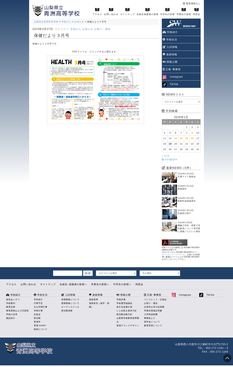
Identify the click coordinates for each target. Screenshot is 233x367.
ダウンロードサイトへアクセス (181, 253)
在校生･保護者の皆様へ (73, 284)
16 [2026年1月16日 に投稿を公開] (192, 138)
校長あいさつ (13, 299)
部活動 (37, 318)
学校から (75, 29)
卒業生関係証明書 (153, 310)
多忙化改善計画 (124, 307)
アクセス (97, 12)
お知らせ (87, 29)
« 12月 (165, 155)
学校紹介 (170, 32)
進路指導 (93, 299)
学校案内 (10, 303)
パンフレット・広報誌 (155, 299)
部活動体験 (67, 310)
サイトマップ (127, 12)
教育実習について (153, 325)
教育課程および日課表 (17, 310)
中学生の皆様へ (122, 284)
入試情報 (170, 47)
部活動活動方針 (124, 314)
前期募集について (70, 299)
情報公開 (170, 61)
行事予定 (38, 303)
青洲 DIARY (40, 325)
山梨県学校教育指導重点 (127, 320)
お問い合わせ (111, 12)
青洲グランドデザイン (127, 325)
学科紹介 (38, 299)
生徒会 (37, 314)
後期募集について (70, 303)
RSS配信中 (170, 159)
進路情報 (170, 54)
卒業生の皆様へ (100, 284)
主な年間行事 (40, 307)
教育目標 (10, 307)
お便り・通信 (102, 29)
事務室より (149, 318)
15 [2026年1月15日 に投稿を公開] (186, 138)
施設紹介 (10, 318)
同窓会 (196, 12)
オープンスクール (70, 307)
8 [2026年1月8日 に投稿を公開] (187, 132)
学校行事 (38, 310)
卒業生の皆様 (184, 12)
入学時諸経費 (151, 314)
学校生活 (170, 39)
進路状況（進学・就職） (99, 305)
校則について (40, 329)
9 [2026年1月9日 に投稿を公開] (192, 132)
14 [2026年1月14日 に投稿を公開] (181, 138)
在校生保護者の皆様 (147, 12)
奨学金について (152, 322)
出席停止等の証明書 (154, 307)
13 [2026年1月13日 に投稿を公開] (175, 138)
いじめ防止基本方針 (126, 310)
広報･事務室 (172, 69)
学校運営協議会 (124, 303)
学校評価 (121, 299)
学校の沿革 (11, 314)
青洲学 (37, 322)
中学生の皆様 (167, 12)
